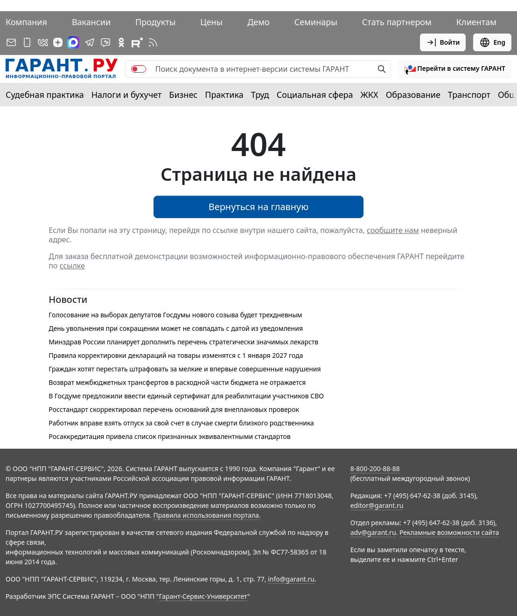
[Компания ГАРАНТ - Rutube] (137, 42)
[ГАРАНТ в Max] (73, 42)
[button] (454, 69)
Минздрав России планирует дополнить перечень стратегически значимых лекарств (183, 341)
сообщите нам (393, 230)
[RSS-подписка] (153, 42)
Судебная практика (45, 94)
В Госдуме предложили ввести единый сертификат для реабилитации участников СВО (186, 395)
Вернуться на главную (259, 206)
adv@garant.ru (373, 532)
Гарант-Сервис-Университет (203, 596)
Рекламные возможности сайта (449, 532)
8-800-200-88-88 (375, 468)
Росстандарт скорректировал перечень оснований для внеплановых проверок (174, 409)
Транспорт (469, 94)
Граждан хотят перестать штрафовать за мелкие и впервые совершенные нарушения (185, 368)
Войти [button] (443, 42)
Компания (26, 21)
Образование (413, 94)
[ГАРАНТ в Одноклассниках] (121, 42)
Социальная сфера (315, 94)
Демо (258, 21)
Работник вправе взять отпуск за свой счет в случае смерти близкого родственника (181, 422)
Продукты (155, 21)
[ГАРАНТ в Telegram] (89, 42)
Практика (224, 94)
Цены (211, 21)
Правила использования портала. (206, 515)
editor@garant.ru (377, 505)
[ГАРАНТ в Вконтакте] (43, 42)
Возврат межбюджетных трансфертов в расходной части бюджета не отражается (177, 382)
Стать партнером (397, 21)
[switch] (138, 69)
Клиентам (476, 21)
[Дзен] (58, 42)
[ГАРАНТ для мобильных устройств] (27, 42)
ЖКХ (369, 94)
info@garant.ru (291, 579)
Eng (492, 42)
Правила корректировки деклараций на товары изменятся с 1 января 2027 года (176, 355)
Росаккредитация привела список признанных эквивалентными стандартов (169, 436)
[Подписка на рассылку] (11, 42)
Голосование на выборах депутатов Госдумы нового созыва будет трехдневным (175, 314)
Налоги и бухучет (126, 94)
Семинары (315, 21)
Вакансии (91, 21)
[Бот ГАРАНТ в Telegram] (105, 42)
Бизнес (183, 94)
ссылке (72, 265)
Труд (260, 94)
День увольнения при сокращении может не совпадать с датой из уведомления (176, 328)
